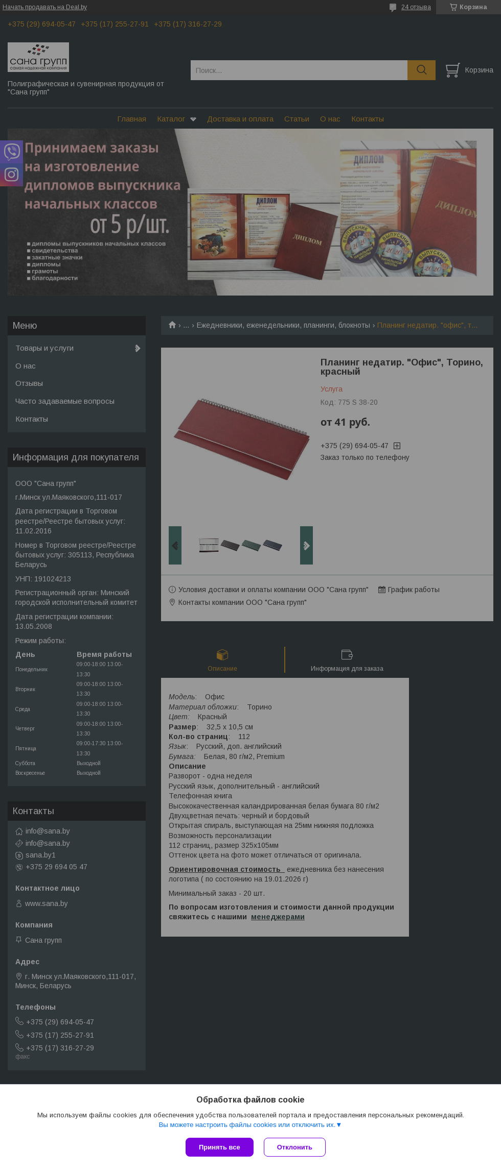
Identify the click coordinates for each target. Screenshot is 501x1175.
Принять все (219, 1147)
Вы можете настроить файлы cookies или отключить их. (246, 1125)
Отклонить (294, 1147)
